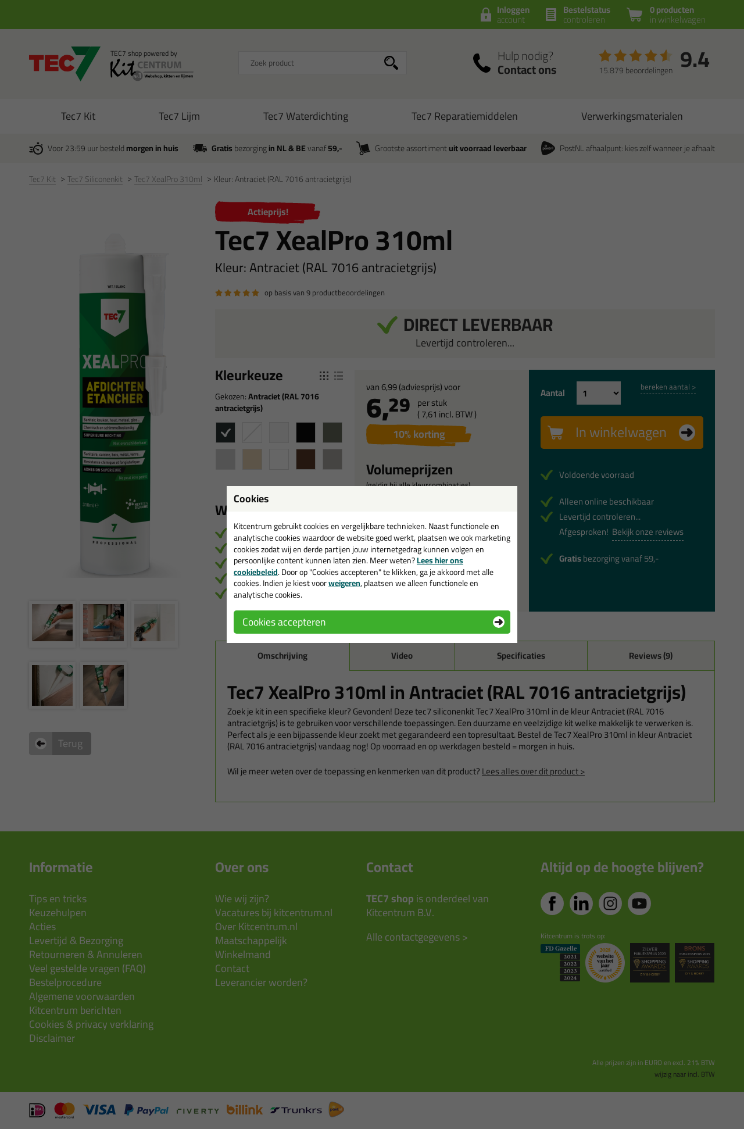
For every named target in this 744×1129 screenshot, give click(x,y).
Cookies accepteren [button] (284, 621)
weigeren (344, 583)
